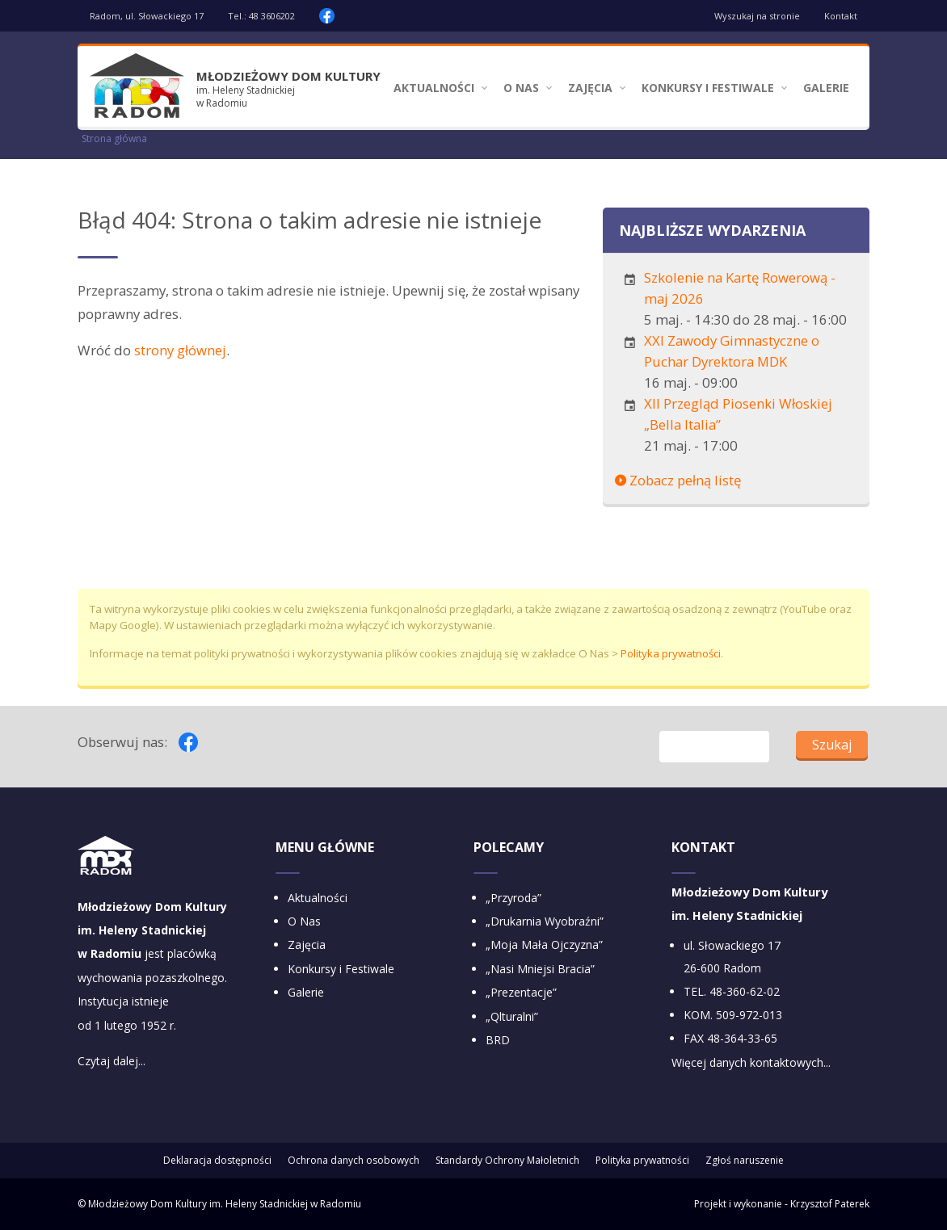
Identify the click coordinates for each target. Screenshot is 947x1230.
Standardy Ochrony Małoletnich (507, 1160)
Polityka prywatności (671, 653)
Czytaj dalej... (111, 1060)
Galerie (826, 87)
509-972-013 (749, 1014)
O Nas (521, 87)
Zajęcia (590, 87)
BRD (498, 1039)
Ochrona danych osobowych (353, 1160)
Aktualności (434, 87)
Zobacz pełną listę (678, 480)
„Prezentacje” (521, 992)
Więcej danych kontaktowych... (751, 1062)
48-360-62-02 (744, 991)
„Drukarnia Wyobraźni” (545, 921)
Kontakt (840, 16)
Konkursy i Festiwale (708, 87)
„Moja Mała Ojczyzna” (544, 944)
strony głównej (180, 350)
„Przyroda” (513, 897)
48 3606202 (272, 16)
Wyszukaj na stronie (757, 16)
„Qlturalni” (512, 1016)
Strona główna (114, 138)
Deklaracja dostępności (217, 1160)
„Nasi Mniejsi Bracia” (540, 968)
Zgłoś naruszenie (744, 1160)
